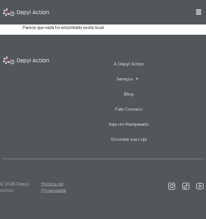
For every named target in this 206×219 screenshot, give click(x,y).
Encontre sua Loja (129, 139)
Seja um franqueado (129, 124)
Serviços (128, 79)
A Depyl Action (128, 63)
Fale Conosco (128, 109)
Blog (128, 93)
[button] (198, 12)
